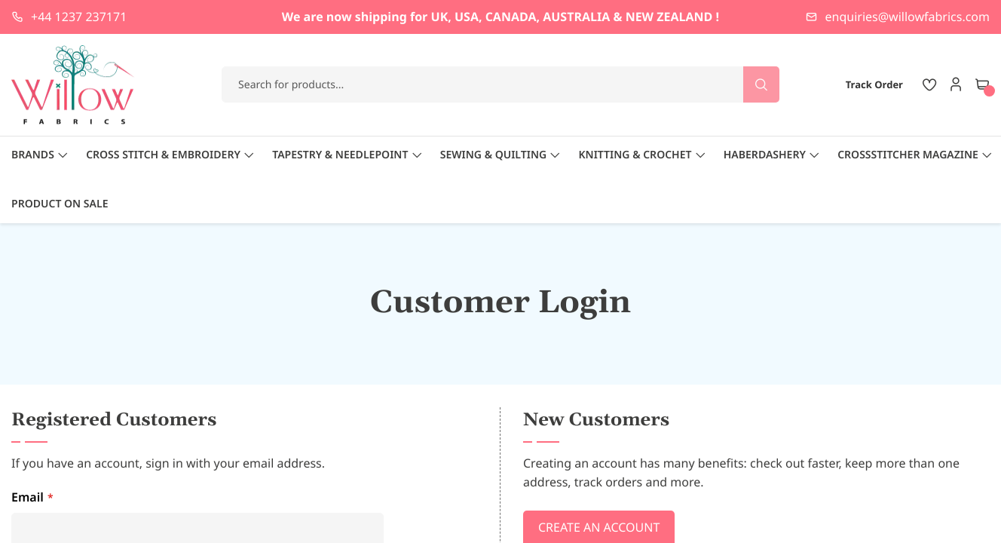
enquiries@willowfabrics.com (907, 16)
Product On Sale (59, 204)
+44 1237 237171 (79, 16)
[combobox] (500, 84)
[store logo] (73, 84)
